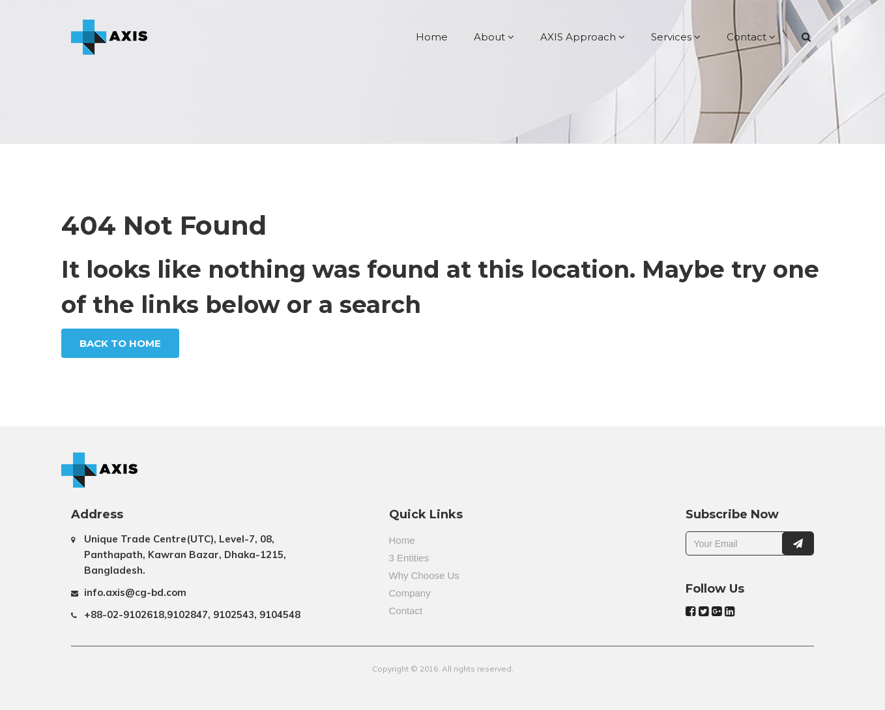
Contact (751, 37)
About (494, 37)
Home (432, 37)
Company (410, 593)
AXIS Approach (582, 37)
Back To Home (120, 343)
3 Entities (409, 557)
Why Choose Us (424, 575)
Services (676, 37)
